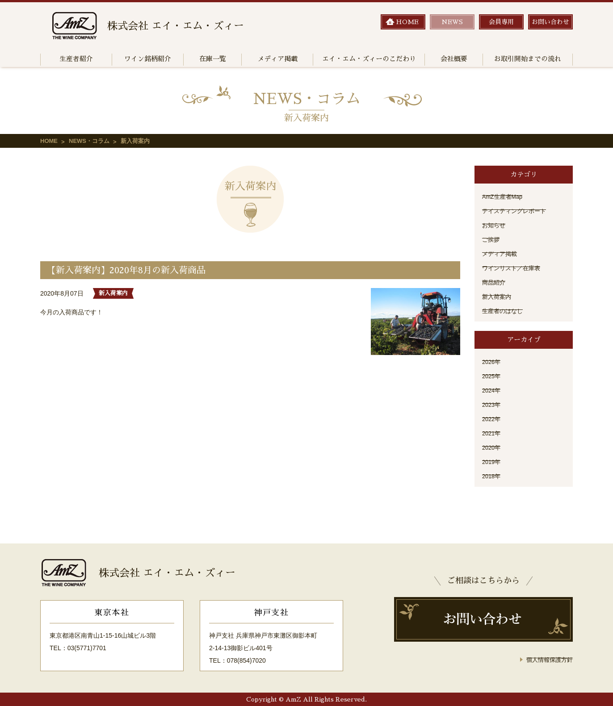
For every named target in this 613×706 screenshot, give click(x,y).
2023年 (492, 404)
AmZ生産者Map (504, 196)
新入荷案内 (497, 296)
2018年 (492, 476)
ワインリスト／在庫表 (513, 268)
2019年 (492, 461)
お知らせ (494, 225)
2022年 (492, 418)
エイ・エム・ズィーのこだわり (369, 58)
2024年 (492, 390)
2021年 (492, 433)
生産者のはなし (504, 310)
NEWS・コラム (89, 141)
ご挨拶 (491, 239)
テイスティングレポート (516, 210)
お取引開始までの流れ (527, 58)
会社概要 (454, 58)
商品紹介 (494, 282)
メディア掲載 (277, 58)
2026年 (492, 361)
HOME (49, 141)
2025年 (492, 376)
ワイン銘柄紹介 (147, 58)
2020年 (492, 447)
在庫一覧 (212, 58)
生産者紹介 (76, 58)
